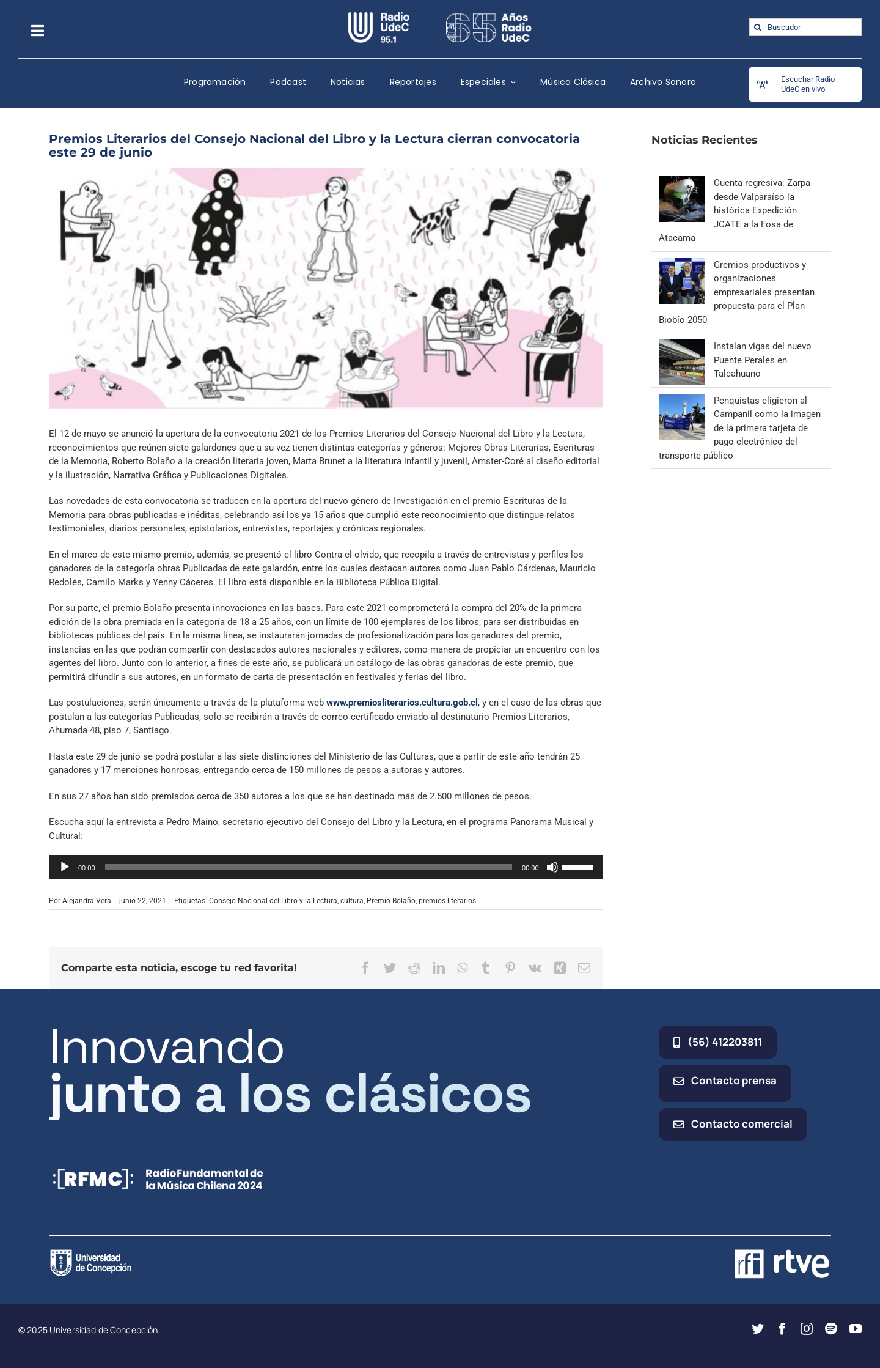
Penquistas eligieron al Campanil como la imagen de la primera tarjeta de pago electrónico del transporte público (740, 428)
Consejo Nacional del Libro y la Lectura (273, 901)
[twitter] (758, 1329)
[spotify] (831, 1329)
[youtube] (855, 1329)
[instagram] (807, 1329)
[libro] (326, 288)
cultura (352, 901)
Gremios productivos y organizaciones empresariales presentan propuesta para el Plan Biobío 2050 (737, 292)
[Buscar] (758, 27)
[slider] (309, 867)
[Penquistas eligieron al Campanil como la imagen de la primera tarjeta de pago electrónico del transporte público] (682, 400)
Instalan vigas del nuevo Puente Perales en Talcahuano (763, 360)
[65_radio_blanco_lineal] (489, 16)
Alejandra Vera (86, 901)
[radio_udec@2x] (378, 16)
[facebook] (782, 1329)
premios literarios (447, 901)
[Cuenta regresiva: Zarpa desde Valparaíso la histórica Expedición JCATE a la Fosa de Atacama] (682, 182)
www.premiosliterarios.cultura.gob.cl (402, 702)
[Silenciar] (552, 867)
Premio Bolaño (391, 901)
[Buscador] (805, 27)
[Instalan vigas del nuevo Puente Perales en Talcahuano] (682, 346)
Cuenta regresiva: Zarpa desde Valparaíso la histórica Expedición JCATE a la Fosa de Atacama (734, 210)
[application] (326, 867)
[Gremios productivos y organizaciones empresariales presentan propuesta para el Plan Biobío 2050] (682, 264)
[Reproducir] (65, 867)
